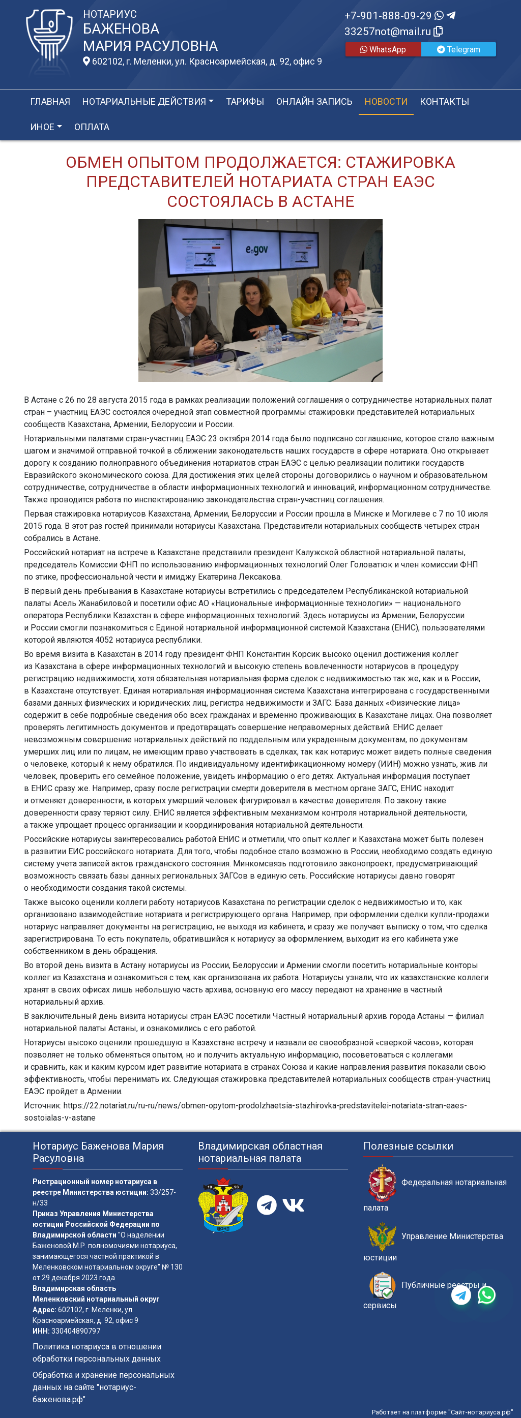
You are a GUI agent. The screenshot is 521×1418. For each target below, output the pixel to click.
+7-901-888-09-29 (399, 16)
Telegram (458, 49)
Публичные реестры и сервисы (424, 1291)
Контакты (444, 101)
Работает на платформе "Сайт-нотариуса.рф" (442, 1412)
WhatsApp (383, 49)
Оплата (91, 127)
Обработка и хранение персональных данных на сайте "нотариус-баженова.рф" (104, 1387)
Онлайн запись (314, 101)
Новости (386, 101)
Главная (50, 101)
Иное (42, 127)
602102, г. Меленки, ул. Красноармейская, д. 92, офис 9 (202, 61)
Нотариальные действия (144, 101)
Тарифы (245, 101)
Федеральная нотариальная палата (435, 1188)
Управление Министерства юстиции (433, 1242)
